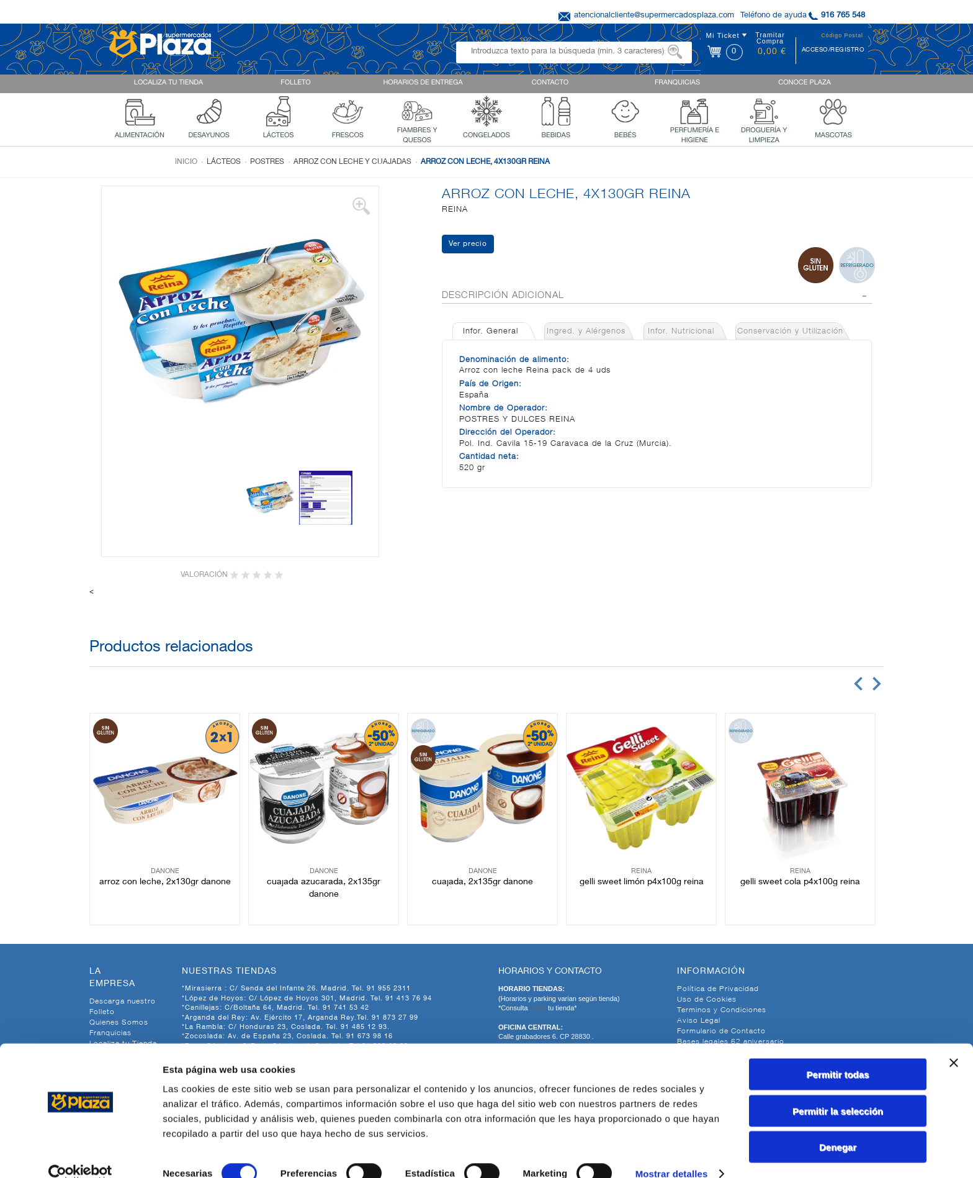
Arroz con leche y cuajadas (352, 162)
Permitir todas (838, 1054)
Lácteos (224, 162)
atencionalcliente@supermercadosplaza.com (654, 16)
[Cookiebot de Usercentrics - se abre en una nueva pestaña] (80, 1153)
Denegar (837, 1126)
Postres (267, 162)
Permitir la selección (837, 1090)
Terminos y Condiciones (721, 1010)
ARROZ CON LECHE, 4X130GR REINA (485, 162)
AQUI (538, 1008)
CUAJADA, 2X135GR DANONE (482, 882)
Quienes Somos (118, 1022)
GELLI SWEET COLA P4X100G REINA (800, 882)
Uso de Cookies (707, 1000)
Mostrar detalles (671, 1153)
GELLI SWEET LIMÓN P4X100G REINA (642, 882)
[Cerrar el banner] (953, 1042)
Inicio (186, 162)
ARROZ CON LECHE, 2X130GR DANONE (165, 882)
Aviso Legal (698, 1021)
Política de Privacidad (718, 989)
